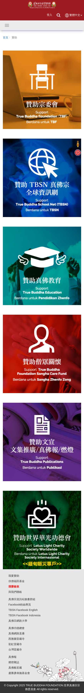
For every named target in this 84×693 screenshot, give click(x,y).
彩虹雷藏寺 (15, 644)
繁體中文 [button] (73, 15)
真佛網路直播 (16, 633)
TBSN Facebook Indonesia (24, 615)
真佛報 (12, 656)
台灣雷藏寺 (15, 649)
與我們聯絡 (15, 591)
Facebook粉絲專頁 (19, 604)
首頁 (5, 37)
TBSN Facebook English (23, 609)
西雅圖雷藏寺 (16, 638)
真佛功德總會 (16, 628)
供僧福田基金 (16, 581)
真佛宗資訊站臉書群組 (21, 599)
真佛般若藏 (15, 667)
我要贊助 (13, 575)
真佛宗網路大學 (17, 620)
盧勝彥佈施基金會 (19, 673)
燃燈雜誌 (13, 662)
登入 (49, 14)
